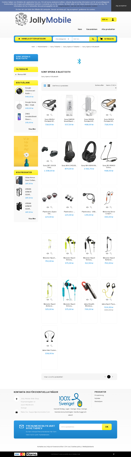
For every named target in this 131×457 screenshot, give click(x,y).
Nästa (112, 376)
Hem (80, 29)
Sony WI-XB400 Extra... (109, 166)
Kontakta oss (41, 446)
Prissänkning (99, 395)
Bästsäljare (98, 401)
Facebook (114, 454)
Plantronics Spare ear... (50, 213)
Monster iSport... (49, 258)
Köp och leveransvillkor (55, 446)
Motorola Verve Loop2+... (109, 213)
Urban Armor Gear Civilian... (30, 179)
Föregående (105, 376)
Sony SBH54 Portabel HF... (50, 120)
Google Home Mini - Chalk (30, 103)
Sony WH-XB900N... (89, 165)
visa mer (32, 129)
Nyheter (97, 398)
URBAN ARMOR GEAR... (28, 191)
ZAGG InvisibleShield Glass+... (30, 116)
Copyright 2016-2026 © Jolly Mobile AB (65, 454)
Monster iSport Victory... (69, 259)
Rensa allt (20, 74)
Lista (49, 85)
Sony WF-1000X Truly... (49, 166)
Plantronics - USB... (89, 212)
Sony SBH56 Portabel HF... (89, 120)
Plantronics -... (69, 212)
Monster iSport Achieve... (109, 259)
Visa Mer (32, 219)
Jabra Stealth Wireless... (89, 305)
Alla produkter (108, 29)
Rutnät (45, 85)
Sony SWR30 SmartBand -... (69, 120)
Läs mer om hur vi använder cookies (84, 6)
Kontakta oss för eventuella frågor (36, 392)
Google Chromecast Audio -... (30, 90)
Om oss (67, 446)
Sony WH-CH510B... (69, 165)
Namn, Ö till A (111, 85)
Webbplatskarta (88, 446)
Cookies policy (76, 446)
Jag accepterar (121, 6)
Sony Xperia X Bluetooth (23, 58)
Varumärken (91, 29)
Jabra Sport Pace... (109, 304)
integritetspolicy (64, 6)
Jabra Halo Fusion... (49, 350)
